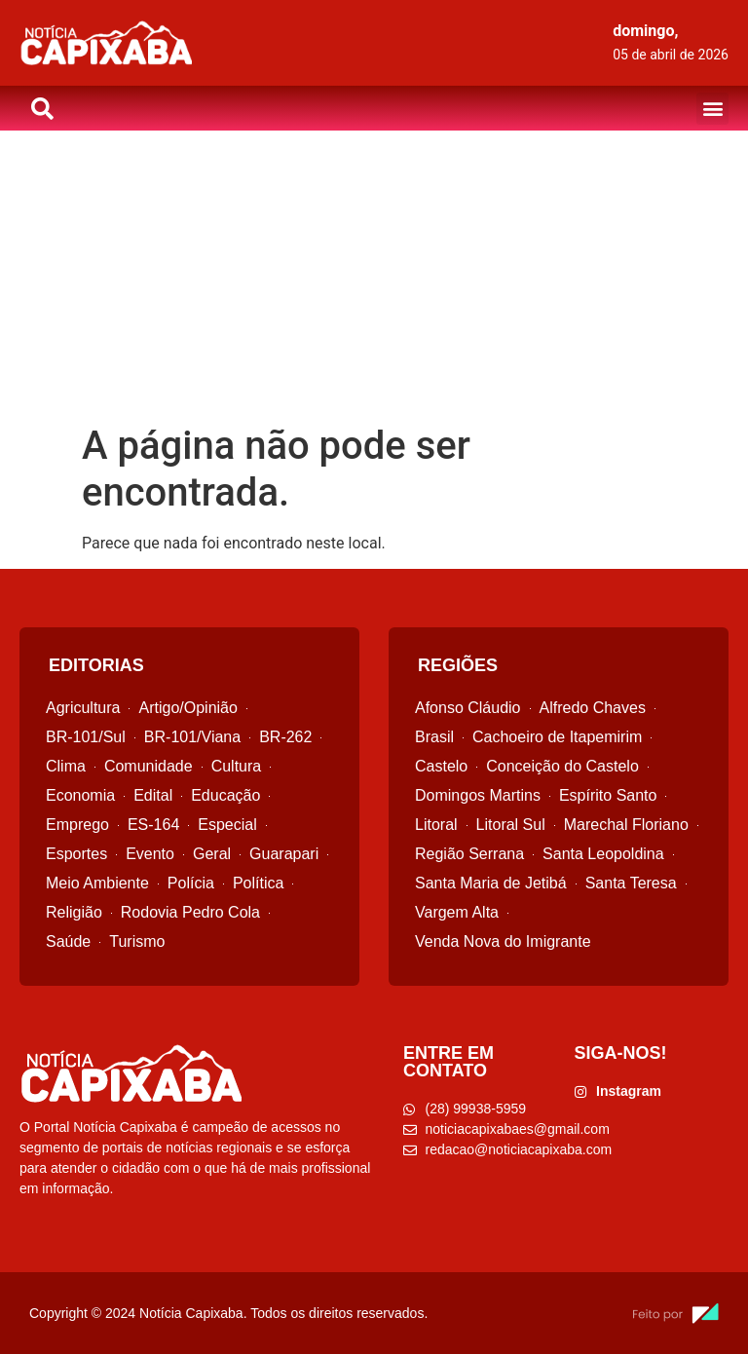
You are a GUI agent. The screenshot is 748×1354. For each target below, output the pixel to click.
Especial (227, 824)
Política (258, 883)
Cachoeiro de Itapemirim (557, 737)
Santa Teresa (631, 883)
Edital (152, 795)
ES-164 (153, 824)
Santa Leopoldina (603, 854)
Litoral (436, 824)
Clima (66, 766)
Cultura (236, 766)
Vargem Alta (457, 912)
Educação (225, 795)
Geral (212, 854)
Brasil (434, 737)
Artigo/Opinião (187, 707)
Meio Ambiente (97, 883)
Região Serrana (469, 854)
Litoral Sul (510, 824)
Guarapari (283, 854)
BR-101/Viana (192, 737)
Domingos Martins (478, 795)
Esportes (76, 854)
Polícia (191, 883)
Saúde (68, 941)
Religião (74, 912)
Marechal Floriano (626, 824)
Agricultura (83, 707)
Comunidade (148, 766)
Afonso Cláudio (468, 707)
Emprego (77, 824)
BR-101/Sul (86, 737)
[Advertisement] (374, 276)
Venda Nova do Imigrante (503, 941)
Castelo (441, 766)
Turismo (137, 941)
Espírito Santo (608, 795)
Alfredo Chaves (593, 707)
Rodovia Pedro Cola (190, 912)
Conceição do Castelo (562, 766)
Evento (150, 854)
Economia (80, 795)
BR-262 (285, 737)
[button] (712, 109)
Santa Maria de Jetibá (491, 883)
